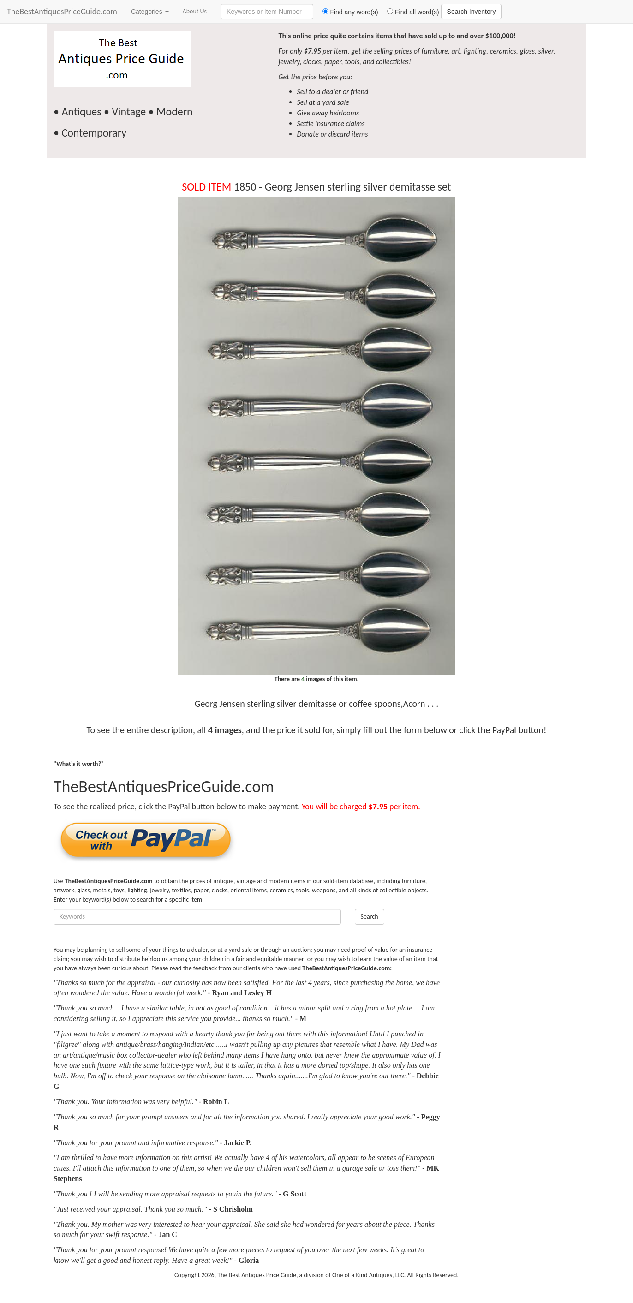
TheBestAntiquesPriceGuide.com (62, 11)
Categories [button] (150, 11)
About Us (195, 11)
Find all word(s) (409, 12)
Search (369, 916)
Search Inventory (471, 11)
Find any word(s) (346, 12)
